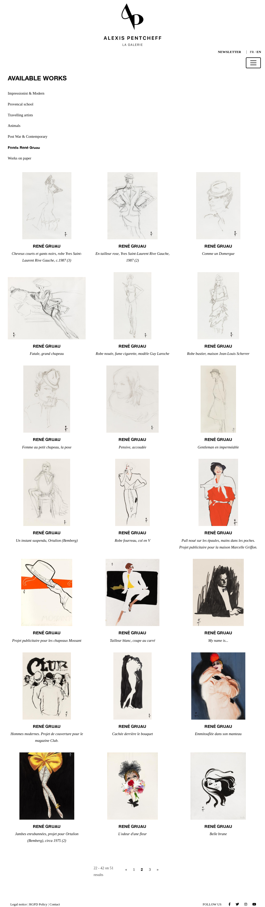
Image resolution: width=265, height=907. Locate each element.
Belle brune (218, 834)
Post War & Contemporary (27, 136)
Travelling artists (20, 115)
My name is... (218, 640)
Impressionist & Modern (26, 93)
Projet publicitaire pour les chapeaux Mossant (46, 640)
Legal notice (18, 904)
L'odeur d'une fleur (132, 834)
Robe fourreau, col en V (132, 540)
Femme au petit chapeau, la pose (46, 447)
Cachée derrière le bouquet (132, 734)
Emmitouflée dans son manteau (218, 734)
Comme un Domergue (218, 253)
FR (252, 52)
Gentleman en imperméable (218, 447)
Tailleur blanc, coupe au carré (132, 640)
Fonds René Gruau (24, 147)
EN (258, 52)
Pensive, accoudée (132, 447)
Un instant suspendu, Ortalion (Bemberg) (47, 540)
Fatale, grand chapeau (47, 354)
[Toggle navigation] (253, 62)
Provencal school (20, 104)
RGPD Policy (38, 904)
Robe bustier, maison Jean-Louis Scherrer (218, 354)
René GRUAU (47, 245)
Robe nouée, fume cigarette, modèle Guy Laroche (132, 354)
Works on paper (19, 158)
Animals (14, 126)
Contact (55, 904)
